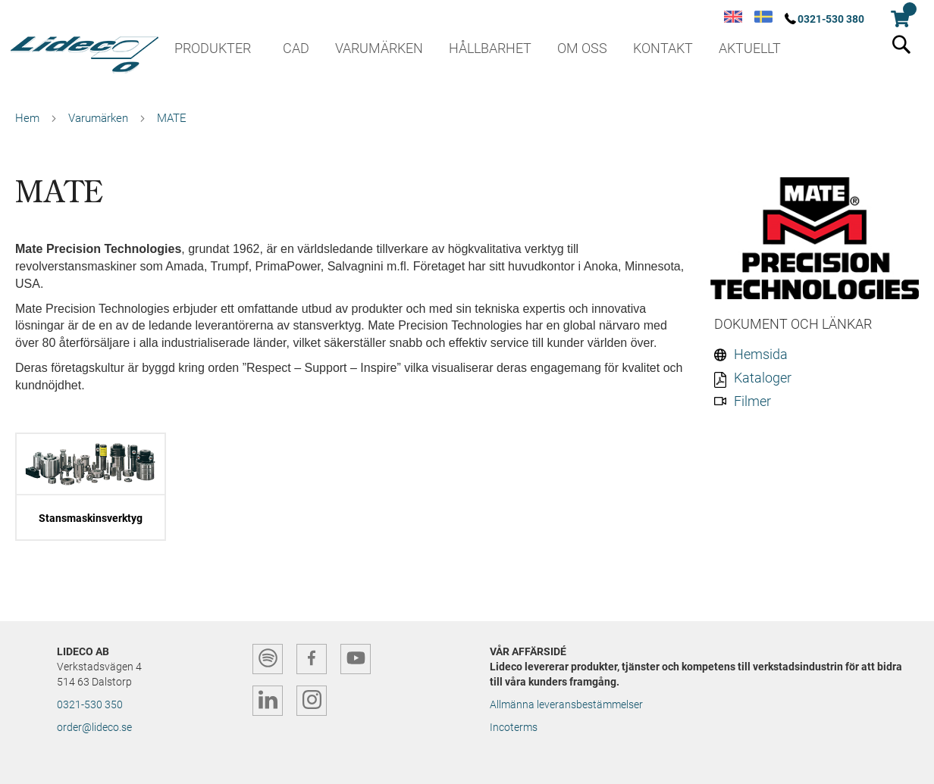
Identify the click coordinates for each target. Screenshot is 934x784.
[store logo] (83, 49)
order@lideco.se (94, 727)
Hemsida (761, 354)
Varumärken (98, 118)
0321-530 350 (90, 704)
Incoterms (514, 727)
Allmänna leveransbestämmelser (566, 704)
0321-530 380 (831, 19)
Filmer (752, 401)
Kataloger (762, 378)
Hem (27, 118)
